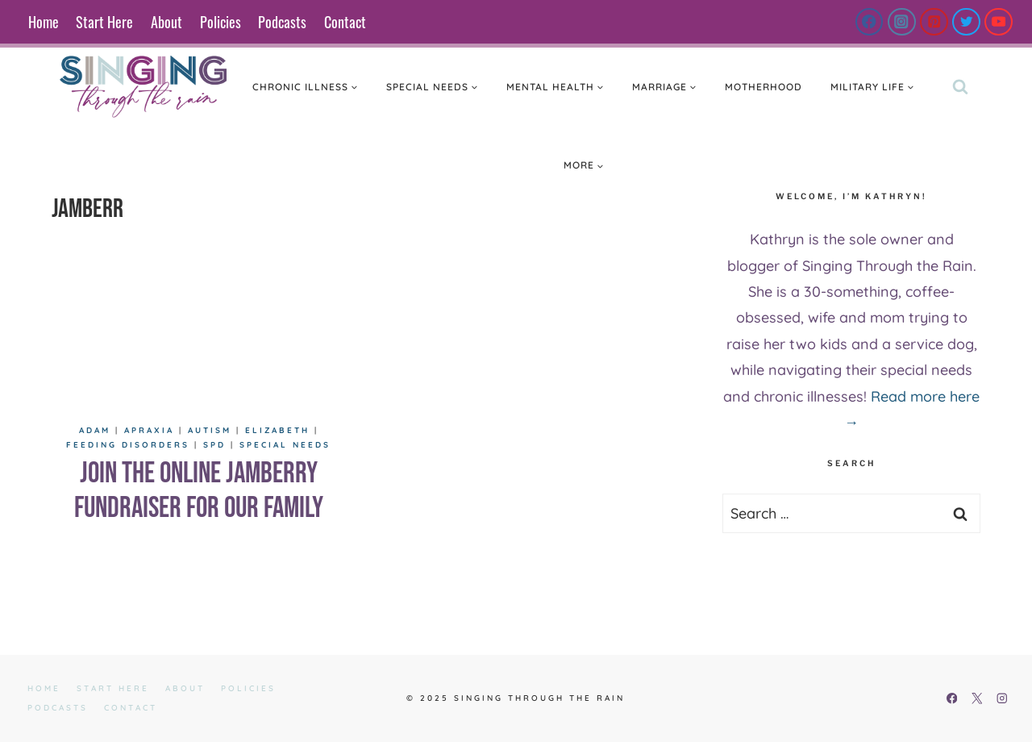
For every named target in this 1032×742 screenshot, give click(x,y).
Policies (220, 21)
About (166, 21)
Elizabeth (277, 430)
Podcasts (282, 21)
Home (43, 21)
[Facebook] (869, 22)
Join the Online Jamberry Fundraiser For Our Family (198, 491)
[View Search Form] (960, 87)
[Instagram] (902, 22)
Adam (94, 430)
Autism (209, 430)
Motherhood (763, 87)
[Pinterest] (934, 22)
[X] (977, 699)
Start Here (104, 21)
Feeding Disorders (127, 445)
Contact (345, 21)
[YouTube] (998, 22)
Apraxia (149, 430)
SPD (214, 445)
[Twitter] (966, 22)
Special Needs (285, 445)
